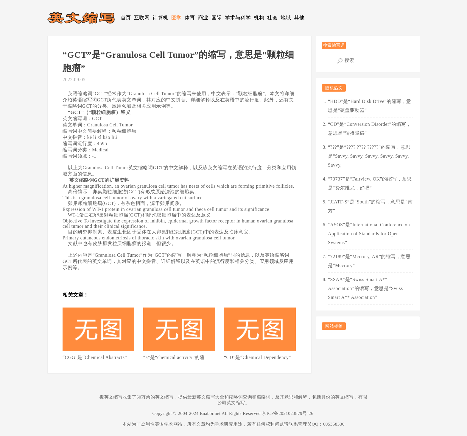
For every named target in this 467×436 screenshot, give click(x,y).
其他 (299, 18)
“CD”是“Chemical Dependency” (257, 357)
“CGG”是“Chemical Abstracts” (95, 357)
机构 (259, 18)
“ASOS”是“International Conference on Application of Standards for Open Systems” (369, 233)
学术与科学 (238, 18)
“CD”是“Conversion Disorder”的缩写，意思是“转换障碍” (369, 129)
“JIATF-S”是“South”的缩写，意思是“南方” (370, 206)
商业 (203, 18)
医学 (176, 18)
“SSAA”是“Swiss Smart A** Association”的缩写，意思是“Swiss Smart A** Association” (365, 288)
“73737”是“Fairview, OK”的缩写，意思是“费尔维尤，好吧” (370, 183)
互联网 (142, 18)
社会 (272, 18)
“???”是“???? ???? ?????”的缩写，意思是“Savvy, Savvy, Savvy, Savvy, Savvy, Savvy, (369, 156)
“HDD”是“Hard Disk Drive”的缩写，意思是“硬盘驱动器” (369, 106)
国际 (216, 18)
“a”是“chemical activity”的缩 (174, 357)
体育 (190, 18)
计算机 (160, 18)
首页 (126, 18)
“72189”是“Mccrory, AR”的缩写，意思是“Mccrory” (369, 261)
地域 (286, 18)
